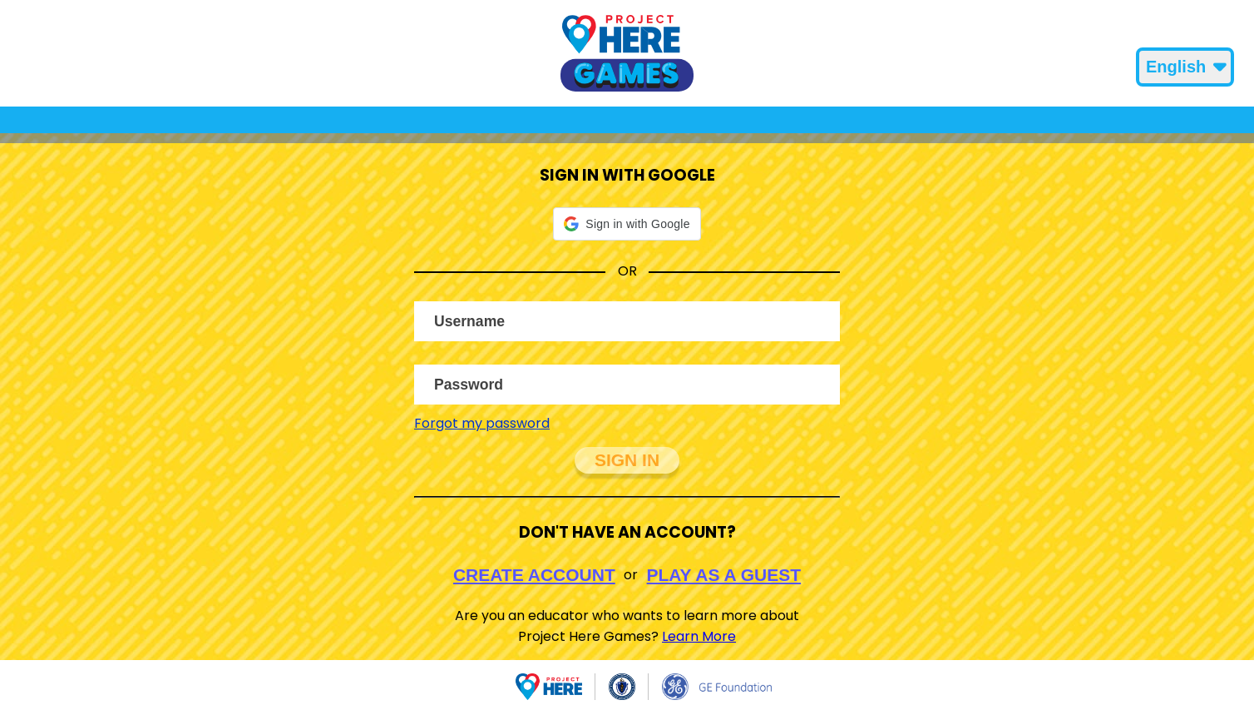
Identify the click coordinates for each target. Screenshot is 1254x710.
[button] (626, 224)
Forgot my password (482, 423)
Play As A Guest (724, 574)
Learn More (699, 636)
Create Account (534, 574)
